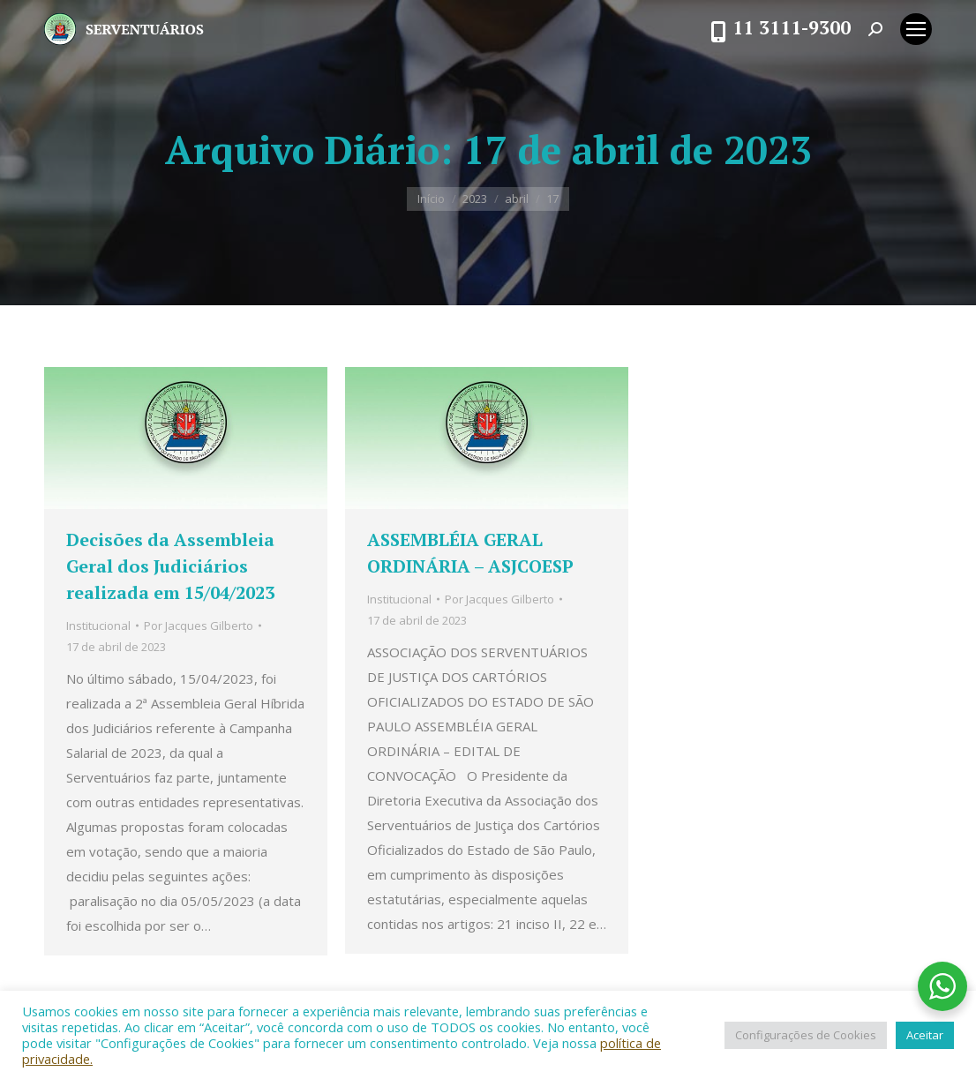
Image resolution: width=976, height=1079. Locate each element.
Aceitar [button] (924, 1035)
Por (198, 625)
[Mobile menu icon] (916, 29)
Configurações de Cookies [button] (805, 1035)
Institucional (98, 625)
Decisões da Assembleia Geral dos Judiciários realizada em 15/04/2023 (170, 566)
